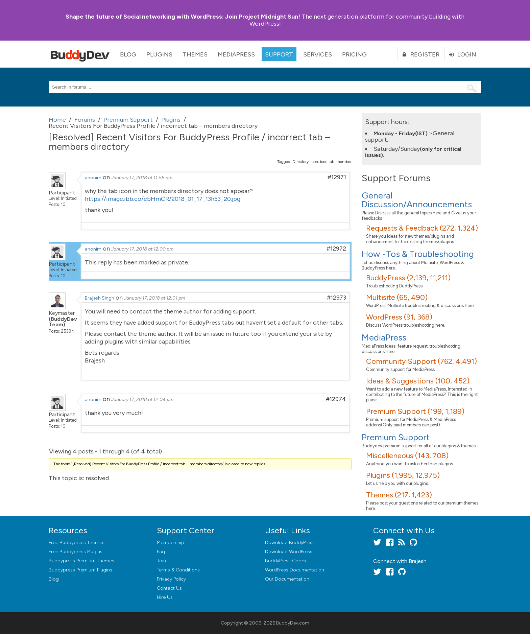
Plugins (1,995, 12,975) (403, 475)
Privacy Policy (171, 579)
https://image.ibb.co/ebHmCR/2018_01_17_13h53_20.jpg (162, 199)
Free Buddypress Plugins (75, 552)
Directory (300, 161)
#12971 (337, 177)
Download (290, 542)
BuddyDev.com (292, 623)
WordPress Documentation (294, 570)
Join (161, 561)
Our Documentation (287, 579)
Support (279, 54)
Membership (170, 542)
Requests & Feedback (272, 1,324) (422, 228)
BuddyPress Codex (285, 561)
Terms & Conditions (178, 570)
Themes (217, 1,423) (399, 494)
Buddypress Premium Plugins (80, 570)
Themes (195, 54)
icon (314, 161)
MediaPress (236, 54)
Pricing (354, 54)
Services (317, 54)
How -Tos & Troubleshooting (418, 254)
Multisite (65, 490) (397, 297)
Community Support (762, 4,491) (421, 361)
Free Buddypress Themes (76, 542)
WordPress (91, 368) (399, 317)
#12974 (336, 399)
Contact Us (169, 588)
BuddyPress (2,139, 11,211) (408, 277)
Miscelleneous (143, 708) (407, 455)
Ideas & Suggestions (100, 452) (417, 380)
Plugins (159, 54)
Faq (161, 552)
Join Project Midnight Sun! (183, 16)
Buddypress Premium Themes (81, 561)
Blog (128, 54)
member (344, 161)
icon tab (327, 161)
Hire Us (165, 597)
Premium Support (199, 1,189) (415, 411)
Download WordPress (288, 552)
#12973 (336, 298)
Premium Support (396, 437)
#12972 (336, 248)
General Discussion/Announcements (417, 200)
